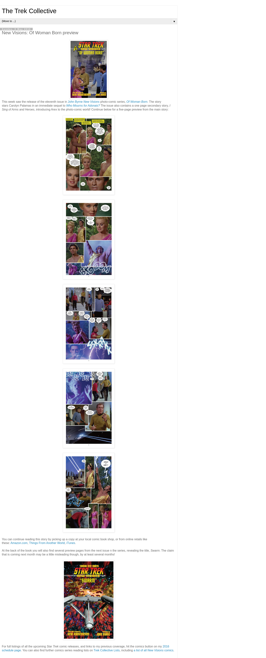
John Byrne (75, 101)
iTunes (70, 543)
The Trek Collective (29, 10)
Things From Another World (47, 543)
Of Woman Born (137, 101)
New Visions (91, 101)
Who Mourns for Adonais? (83, 105)
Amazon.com (19, 543)
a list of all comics (153, 650)
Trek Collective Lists (107, 650)
